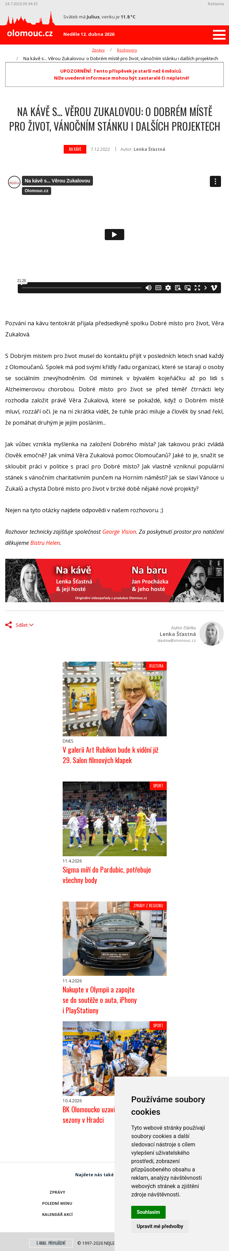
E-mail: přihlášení (51, 1243)
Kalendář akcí (57, 1214)
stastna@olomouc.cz (176, 640)
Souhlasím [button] (148, 1212)
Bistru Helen (45, 543)
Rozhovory (127, 49)
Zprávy (98, 49)
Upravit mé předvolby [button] (160, 1226)
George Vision (119, 531)
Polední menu (57, 1203)
